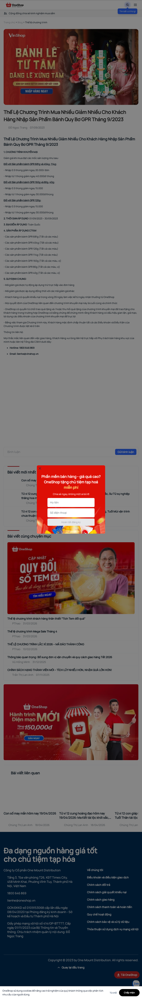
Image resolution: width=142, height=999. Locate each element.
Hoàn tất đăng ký (71, 522)
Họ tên (54, 502)
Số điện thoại (58, 512)
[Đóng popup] (40, 468)
